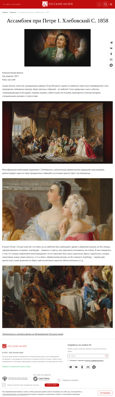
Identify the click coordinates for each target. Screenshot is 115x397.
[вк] (76, 366)
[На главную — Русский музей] (57, 4)
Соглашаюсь (105, 393)
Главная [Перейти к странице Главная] (5, 12)
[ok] (82, 366)
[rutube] (88, 366)
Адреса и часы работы (12, 4)
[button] (68, 380)
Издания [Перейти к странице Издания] (13, 12)
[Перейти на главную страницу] (14, 346)
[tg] (70, 366)
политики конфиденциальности (94, 360)
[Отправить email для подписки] (106, 356)
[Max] (93, 366)
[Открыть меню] (111, 4)
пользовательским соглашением (15, 394)
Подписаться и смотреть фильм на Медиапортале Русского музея (32, 334)
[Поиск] (105, 4)
